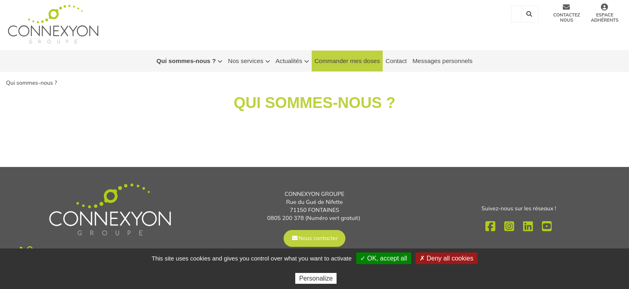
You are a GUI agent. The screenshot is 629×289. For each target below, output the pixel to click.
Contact (396, 60)
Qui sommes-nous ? (189, 61)
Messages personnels (442, 60)
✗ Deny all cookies (446, 258)
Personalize (316, 278)
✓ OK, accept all (383, 258)
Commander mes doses (347, 60)
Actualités (292, 61)
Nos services (249, 61)
